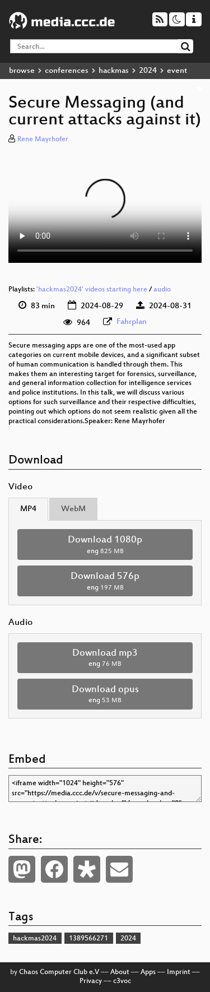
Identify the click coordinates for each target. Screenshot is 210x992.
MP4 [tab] (28, 509)
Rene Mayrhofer (42, 139)
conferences (66, 71)
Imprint (178, 972)
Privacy (91, 981)
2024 (148, 71)
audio (162, 290)
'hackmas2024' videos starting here (91, 290)
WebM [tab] (73, 509)
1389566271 (88, 939)
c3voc (122, 981)
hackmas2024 (35, 939)
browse (22, 71)
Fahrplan (131, 322)
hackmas (114, 71)
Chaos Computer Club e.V (59, 972)
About (119, 972)
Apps (148, 972)
